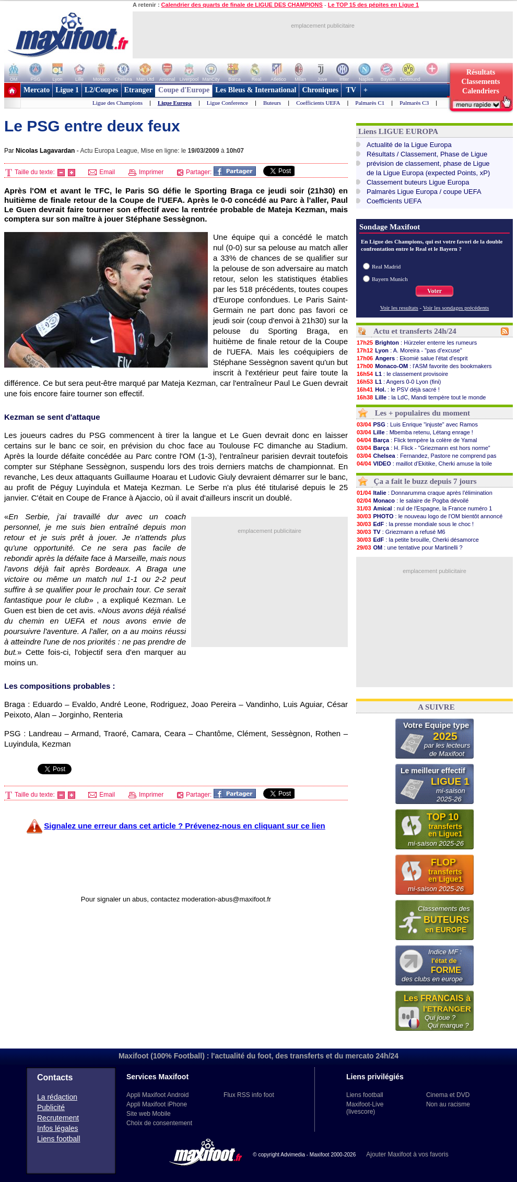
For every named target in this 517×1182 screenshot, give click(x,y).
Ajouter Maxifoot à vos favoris (407, 1154)
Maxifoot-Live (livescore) (364, 1108)
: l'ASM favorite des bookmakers (424, 366)
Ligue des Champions (117, 103)
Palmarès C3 (414, 103)
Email (101, 172)
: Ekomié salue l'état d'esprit (411, 358)
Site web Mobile (148, 1113)
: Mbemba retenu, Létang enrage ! (414, 432)
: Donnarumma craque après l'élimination (424, 493)
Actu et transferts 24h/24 (414, 331)
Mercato (37, 90)
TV (351, 90)
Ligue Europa (175, 103)
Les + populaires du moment (422, 413)
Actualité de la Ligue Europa (409, 145)
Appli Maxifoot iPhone (156, 1104)
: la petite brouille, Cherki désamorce (417, 540)
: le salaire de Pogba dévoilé (412, 500)
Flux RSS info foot (249, 1095)
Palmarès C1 (369, 103)
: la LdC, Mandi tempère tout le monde (421, 397)
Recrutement (58, 1118)
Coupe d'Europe (183, 90)
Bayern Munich (390, 279)
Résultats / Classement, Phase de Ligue (427, 154)
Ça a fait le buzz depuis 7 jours (425, 481)
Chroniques (320, 90)
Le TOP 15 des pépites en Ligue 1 (373, 5)
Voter (434, 291)
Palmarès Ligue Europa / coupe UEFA (424, 192)
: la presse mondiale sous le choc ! (415, 524)
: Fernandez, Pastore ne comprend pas (426, 456)
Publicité (51, 1107)
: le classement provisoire (402, 374)
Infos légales (57, 1128)
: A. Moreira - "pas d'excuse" (409, 350)
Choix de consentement (159, 1123)
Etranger (138, 90)
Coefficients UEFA (318, 103)
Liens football (58, 1139)
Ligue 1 (67, 90)
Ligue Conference (227, 103)
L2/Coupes (102, 90)
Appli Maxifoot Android (157, 1095)
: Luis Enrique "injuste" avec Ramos (417, 424)
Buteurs (272, 103)
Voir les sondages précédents (456, 307)
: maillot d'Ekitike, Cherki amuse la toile (424, 463)
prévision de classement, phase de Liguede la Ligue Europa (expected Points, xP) (428, 168)
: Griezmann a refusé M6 (400, 532)
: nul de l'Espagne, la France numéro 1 (424, 508)
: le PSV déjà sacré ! (398, 389)
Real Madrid (386, 266)
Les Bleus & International (255, 90)
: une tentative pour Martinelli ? (409, 547)
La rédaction (57, 1097)
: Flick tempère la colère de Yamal (416, 440)
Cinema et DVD (447, 1095)
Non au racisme (448, 1104)
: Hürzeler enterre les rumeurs (416, 342)
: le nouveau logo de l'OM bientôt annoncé (429, 516)
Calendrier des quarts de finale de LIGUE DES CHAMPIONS (242, 5)
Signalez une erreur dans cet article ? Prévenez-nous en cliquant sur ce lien (184, 825)
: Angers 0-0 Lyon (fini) (398, 382)
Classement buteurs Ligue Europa (418, 182)
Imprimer (146, 172)
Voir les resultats (399, 307)
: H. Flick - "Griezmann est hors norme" (423, 448)
